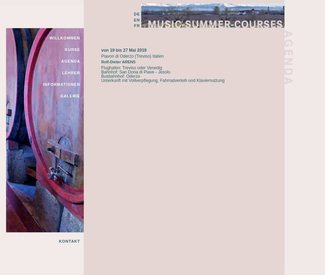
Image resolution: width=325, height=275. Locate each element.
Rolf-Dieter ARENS (118, 62)
